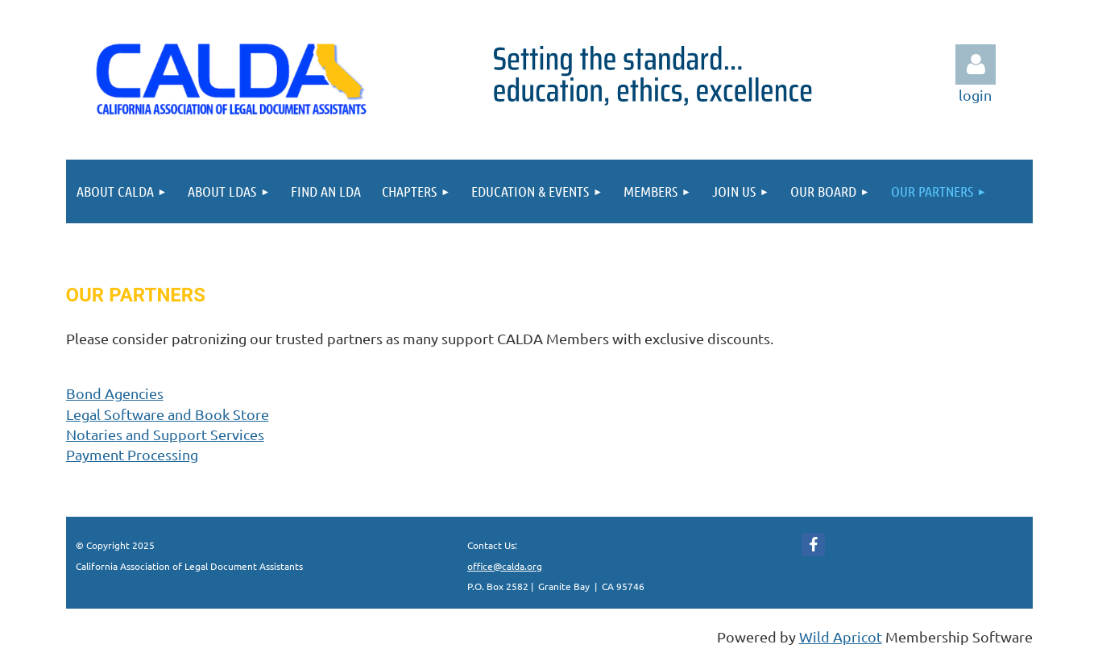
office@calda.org (504, 565)
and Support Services (165, 434)
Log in (975, 64)
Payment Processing (132, 454)
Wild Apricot (840, 636)
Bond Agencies (115, 393)
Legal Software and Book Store (167, 413)
